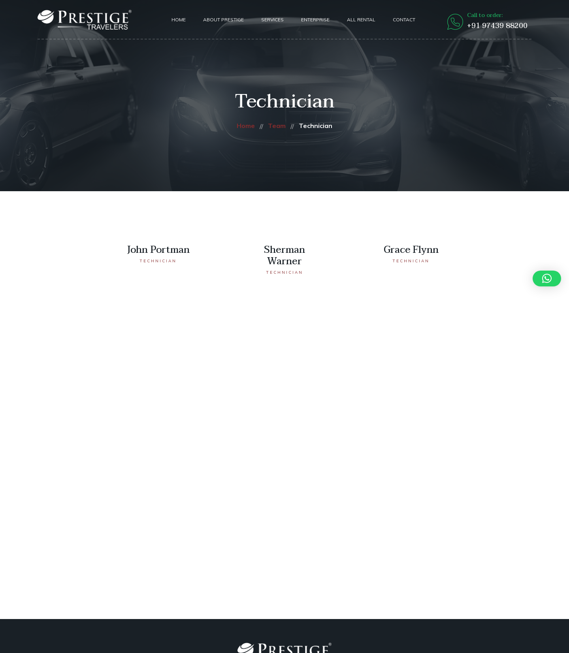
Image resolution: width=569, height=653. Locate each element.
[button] (547, 278)
